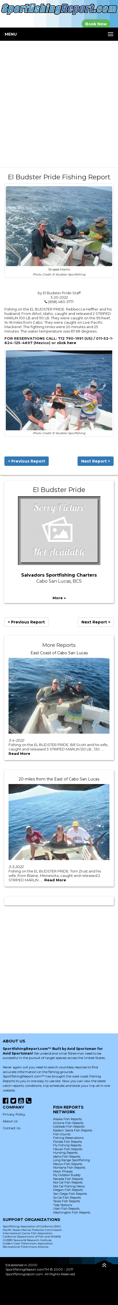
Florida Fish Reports (67, 1142)
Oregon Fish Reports (68, 1190)
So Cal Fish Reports (67, 1197)
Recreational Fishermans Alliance (26, 1247)
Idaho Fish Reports (66, 1156)
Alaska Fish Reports (67, 1119)
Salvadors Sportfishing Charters (59, 575)
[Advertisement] (59, 104)
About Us (10, 1121)
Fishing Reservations (68, 1138)
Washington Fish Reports (71, 1212)
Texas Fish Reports (66, 1201)
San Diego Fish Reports (70, 1194)
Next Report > (95, 461)
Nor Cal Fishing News (69, 1186)
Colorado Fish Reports (68, 1126)
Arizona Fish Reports (68, 1123)
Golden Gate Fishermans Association (28, 1243)
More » (59, 598)
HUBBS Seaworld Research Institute (27, 1240)
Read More (19, 753)
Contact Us (11, 1128)
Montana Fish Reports (69, 1167)
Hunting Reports (65, 1153)
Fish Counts (61, 1134)
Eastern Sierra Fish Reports (72, 1130)
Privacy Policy (14, 1114)
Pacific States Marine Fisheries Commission (32, 1230)
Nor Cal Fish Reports (68, 1182)
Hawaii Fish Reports (67, 1149)
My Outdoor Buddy (67, 1175)
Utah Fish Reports (66, 1209)
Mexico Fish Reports (67, 1164)
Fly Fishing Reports (67, 1145)
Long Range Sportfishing (71, 1160)
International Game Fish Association (28, 1233)
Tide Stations (62, 1205)
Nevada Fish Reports (68, 1179)
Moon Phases (63, 1171)
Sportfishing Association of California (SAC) (32, 1226)
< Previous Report (26, 461)
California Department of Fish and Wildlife (32, 1236)
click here (66, 343)
